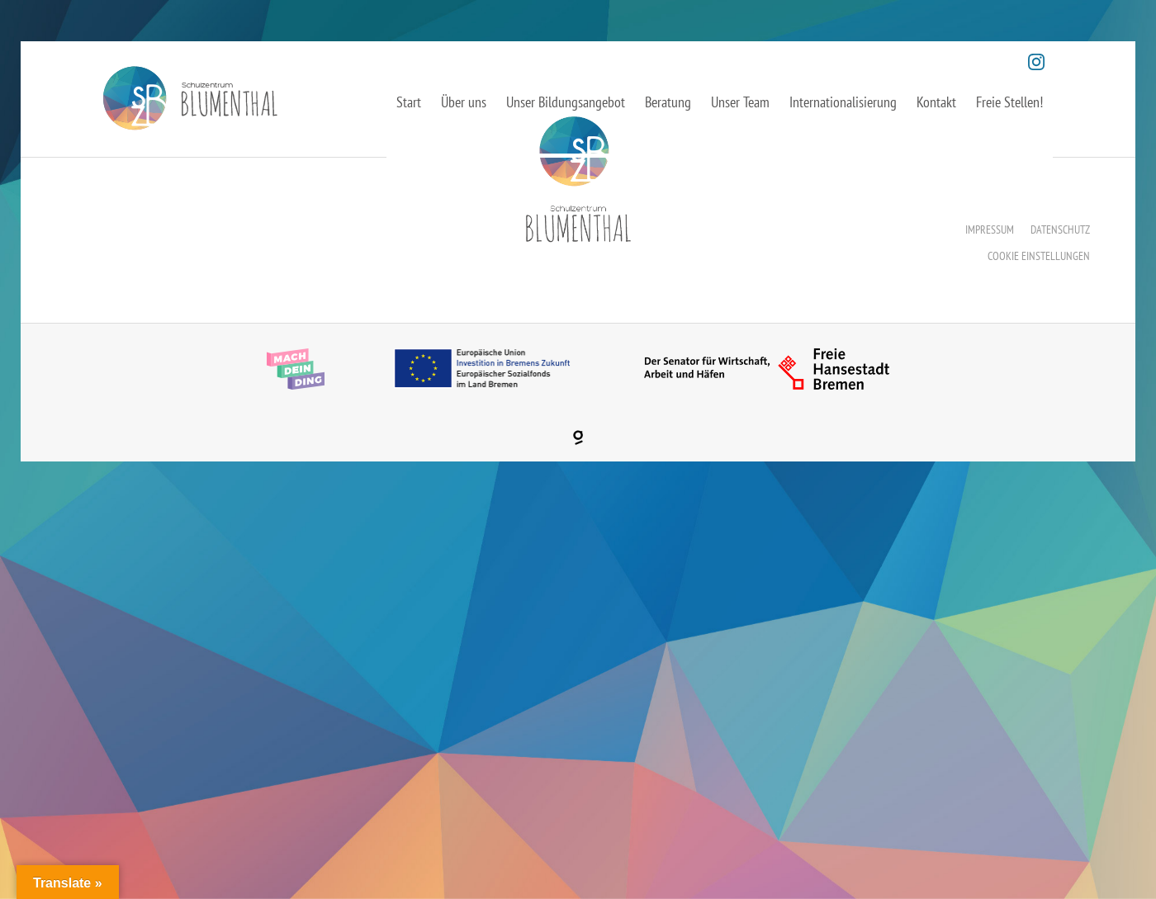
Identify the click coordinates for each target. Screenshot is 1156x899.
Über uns (463, 101)
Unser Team (740, 101)
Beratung (668, 101)
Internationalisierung (843, 101)
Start (408, 101)
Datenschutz (1060, 229)
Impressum (989, 229)
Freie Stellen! (1009, 101)
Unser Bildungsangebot (565, 101)
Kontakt (936, 101)
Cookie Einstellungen (1039, 255)
